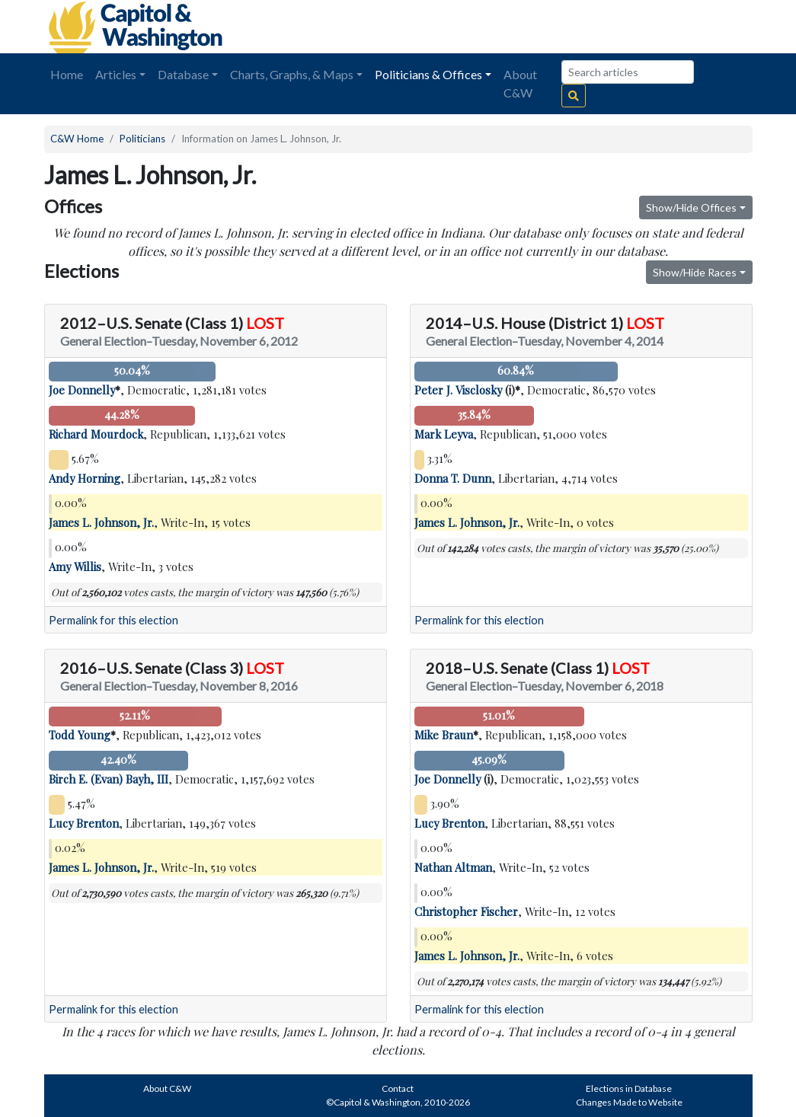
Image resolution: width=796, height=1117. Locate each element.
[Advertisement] (582, 26)
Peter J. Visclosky (458, 389)
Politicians (142, 138)
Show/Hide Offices (691, 207)
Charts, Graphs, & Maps (291, 74)
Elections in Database (629, 1088)
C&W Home (77, 138)
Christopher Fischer (466, 911)
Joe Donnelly (82, 389)
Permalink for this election (113, 620)
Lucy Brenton (84, 823)
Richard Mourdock (96, 434)
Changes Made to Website (629, 1102)
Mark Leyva (443, 434)
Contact (398, 1088)
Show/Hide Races (695, 272)
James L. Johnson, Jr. (101, 522)
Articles (115, 74)
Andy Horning (84, 478)
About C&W (520, 83)
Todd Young (79, 734)
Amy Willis (75, 566)
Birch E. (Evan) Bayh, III (108, 779)
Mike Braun (443, 734)
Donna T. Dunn (452, 478)
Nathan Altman (453, 867)
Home (66, 74)
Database (183, 74)
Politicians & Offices (428, 74)
